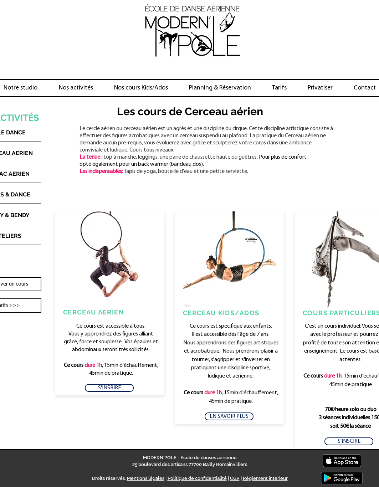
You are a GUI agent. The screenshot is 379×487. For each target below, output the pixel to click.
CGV (235, 478)
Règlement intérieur (265, 478)
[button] (76, 88)
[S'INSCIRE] (348, 441)
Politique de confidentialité (197, 478)
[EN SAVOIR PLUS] (229, 416)
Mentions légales (145, 478)
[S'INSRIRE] (109, 388)
